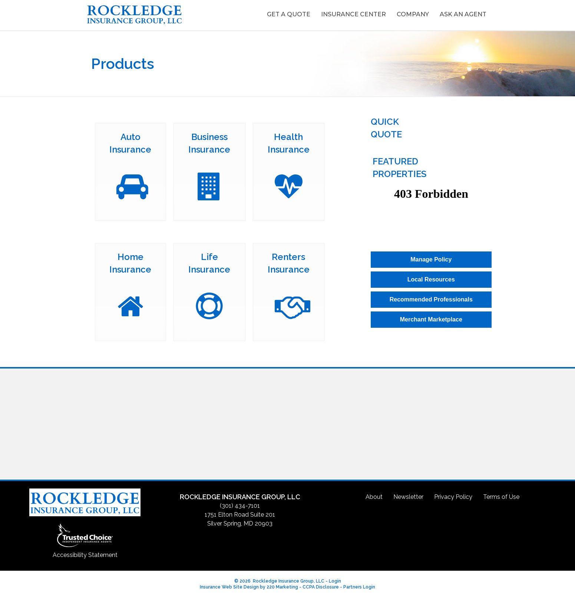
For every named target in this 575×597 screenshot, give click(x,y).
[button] (431, 258)
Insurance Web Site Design (229, 586)
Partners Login (359, 586)
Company (413, 14)
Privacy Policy (453, 495)
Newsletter (408, 495)
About (374, 495)
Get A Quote (288, 14)
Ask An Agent (463, 14)
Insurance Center (353, 14)
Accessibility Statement (85, 553)
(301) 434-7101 (240, 504)
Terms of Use (501, 495)
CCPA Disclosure (321, 586)
